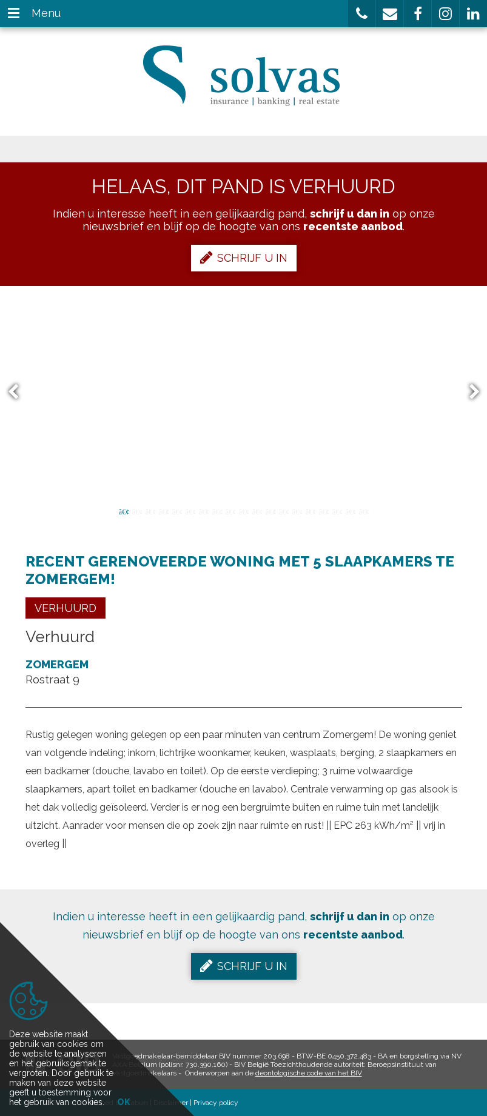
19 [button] (363, 510)
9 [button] (230, 510)
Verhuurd (65, 608)
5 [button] (177, 510)
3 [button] (150, 510)
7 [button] (203, 510)
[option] (243, 392)
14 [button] (297, 510)
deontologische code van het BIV (308, 1073)
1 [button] (123, 510)
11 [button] (257, 510)
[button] (361, 13)
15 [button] (310, 510)
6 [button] (190, 510)
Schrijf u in (243, 257)
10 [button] (243, 510)
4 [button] (163, 510)
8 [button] (217, 510)
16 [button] (323, 510)
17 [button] (337, 510)
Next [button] (469, 392)
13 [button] (283, 510)
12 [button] (270, 510)
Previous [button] (19, 392)
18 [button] (350, 510)
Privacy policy (215, 1102)
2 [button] (137, 510)
